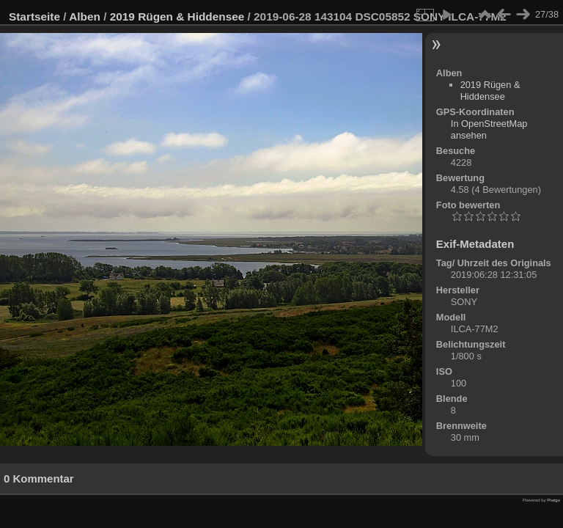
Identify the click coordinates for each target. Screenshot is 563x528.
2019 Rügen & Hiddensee (177, 16)
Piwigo (553, 500)
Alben (84, 16)
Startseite (34, 16)
